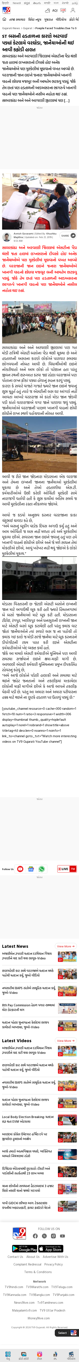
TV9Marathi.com (37, 1286)
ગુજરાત (48, 19)
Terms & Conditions (38, 1271)
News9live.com (24, 1302)
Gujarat (27, 28)
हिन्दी (5, 3)
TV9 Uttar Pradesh (52, 1310)
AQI (55, 10)
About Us (33, 1256)
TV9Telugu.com (61, 1286)
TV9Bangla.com (39, 1294)
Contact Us (15, 1256)
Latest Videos (16, 1040)
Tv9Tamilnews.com (50, 1302)
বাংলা (56, 3)
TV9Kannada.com (14, 1294)
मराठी (47, 3)
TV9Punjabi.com (63, 1294)
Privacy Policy (53, 1264)
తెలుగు (37, 3)
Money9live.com (39, 1318)
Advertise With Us (55, 1256)
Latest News (15, 946)
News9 (17, 3)
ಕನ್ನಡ (27, 3)
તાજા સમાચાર (17, 19)
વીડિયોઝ (61, 19)
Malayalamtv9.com (24, 1310)
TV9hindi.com (14, 1286)
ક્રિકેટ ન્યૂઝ (34, 19)
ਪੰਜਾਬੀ (65, 3)
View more (66, 946)
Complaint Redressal (27, 1264)
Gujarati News (11, 28)
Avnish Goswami (23, 233)
